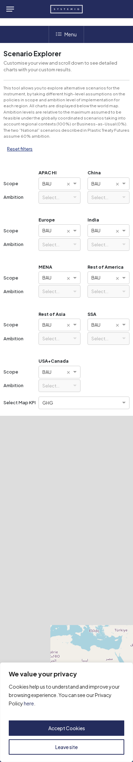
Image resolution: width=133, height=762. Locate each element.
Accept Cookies (66, 728)
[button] (10, 9)
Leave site (66, 747)
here (29, 703)
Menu (66, 34)
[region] (66, 712)
